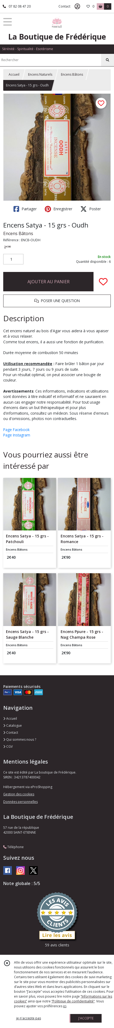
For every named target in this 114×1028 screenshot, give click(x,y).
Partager (25, 209)
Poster (90, 209)
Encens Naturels (40, 74)
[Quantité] (13, 259)
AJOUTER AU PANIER (48, 282)
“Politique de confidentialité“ (73, 1001)
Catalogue (12, 725)
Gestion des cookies (18, 794)
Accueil (14, 74)
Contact (64, 6)
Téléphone (13, 847)
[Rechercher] (107, 60)
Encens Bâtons (72, 74)
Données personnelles (20, 801)
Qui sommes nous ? (19, 739)
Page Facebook (16, 429)
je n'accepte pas (28, 1018)
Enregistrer (58, 209)
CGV (8, 746)
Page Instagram (16, 435)
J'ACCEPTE (86, 1018)
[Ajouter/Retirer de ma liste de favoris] (103, 281)
